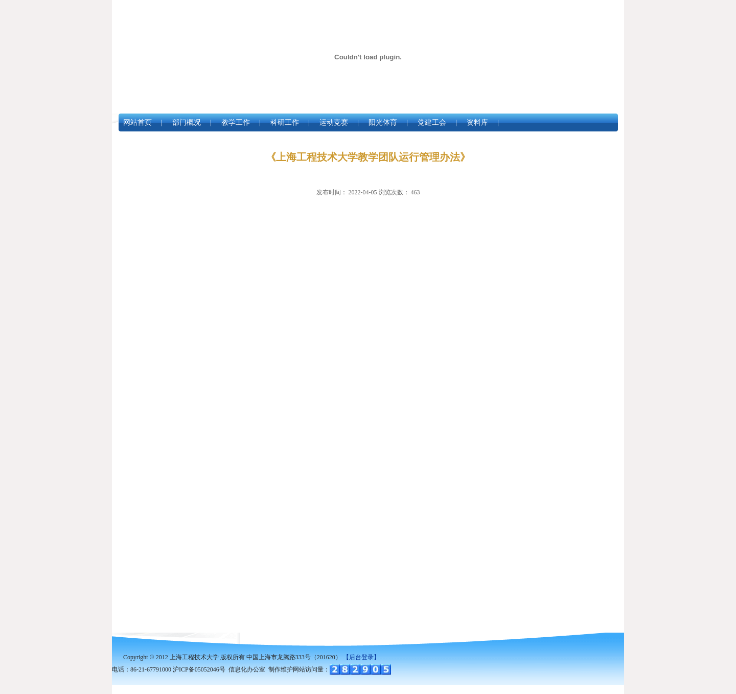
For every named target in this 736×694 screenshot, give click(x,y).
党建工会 (432, 122)
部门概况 (186, 122)
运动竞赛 (333, 122)
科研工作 (284, 122)
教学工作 (235, 122)
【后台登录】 (361, 657)
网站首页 (137, 122)
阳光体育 (383, 122)
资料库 (477, 122)
